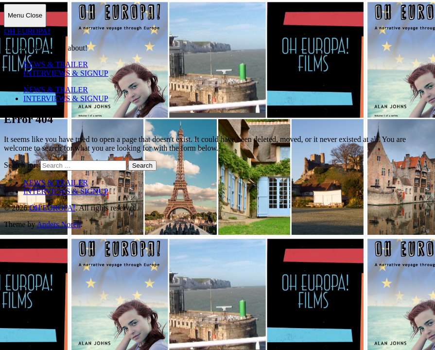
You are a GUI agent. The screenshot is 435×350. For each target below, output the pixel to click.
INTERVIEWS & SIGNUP (65, 73)
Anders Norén (59, 224)
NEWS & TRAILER (55, 64)
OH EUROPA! (27, 31)
